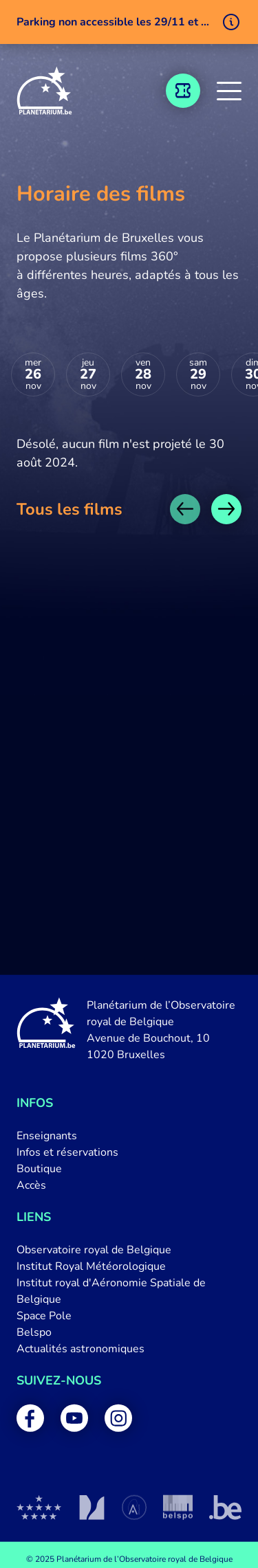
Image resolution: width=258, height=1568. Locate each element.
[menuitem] (129, 1136)
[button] (229, 90)
